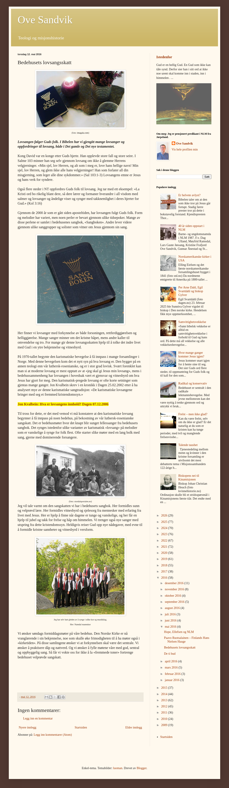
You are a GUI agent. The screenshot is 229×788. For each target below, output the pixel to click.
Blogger (141, 768)
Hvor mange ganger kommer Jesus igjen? (191, 354)
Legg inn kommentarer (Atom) (53, 734)
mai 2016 (171, 626)
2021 (164, 546)
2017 (164, 571)
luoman (117, 768)
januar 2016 (172, 680)
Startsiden (81, 727)
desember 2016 (174, 583)
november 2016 (175, 589)
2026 (164, 515)
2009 (164, 725)
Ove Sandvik (45, 19)
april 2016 (171, 661)
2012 (164, 706)
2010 (164, 719)
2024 (164, 528)
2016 (164, 577)
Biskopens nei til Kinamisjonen (188, 477)
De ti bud (169, 653)
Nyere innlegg (27, 727)
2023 (164, 534)
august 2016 (173, 608)
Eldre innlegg (133, 727)
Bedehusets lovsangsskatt (180, 647)
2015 (164, 687)
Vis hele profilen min (185, 149)
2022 (164, 540)
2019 (164, 559)
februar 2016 (173, 674)
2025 (164, 522)
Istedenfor (164, 57)
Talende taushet (188, 445)
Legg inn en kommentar (38, 718)
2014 (164, 694)
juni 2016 (171, 620)
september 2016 (175, 601)
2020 (164, 552)
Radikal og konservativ (192, 383)
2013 (164, 700)
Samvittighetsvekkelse (192, 322)
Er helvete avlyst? (189, 195)
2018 (164, 565)
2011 (164, 712)
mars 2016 (171, 667)
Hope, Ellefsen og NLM (179, 632)
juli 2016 (171, 614)
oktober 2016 (173, 595)
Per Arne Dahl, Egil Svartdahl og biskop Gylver (190, 291)
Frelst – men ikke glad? (192, 414)
